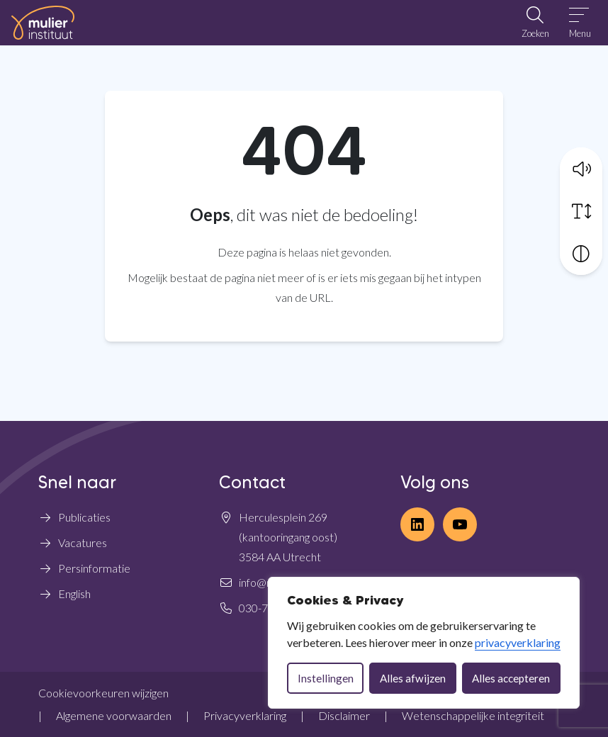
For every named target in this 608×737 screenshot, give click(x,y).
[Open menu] (580, 22)
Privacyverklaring (244, 715)
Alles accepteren (511, 678)
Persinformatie (94, 568)
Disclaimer (344, 715)
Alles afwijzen (413, 678)
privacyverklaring (518, 642)
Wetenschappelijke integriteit (473, 715)
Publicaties (84, 517)
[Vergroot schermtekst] (581, 211)
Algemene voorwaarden (113, 715)
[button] (581, 168)
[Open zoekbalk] (535, 23)
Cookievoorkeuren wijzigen (103, 692)
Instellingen (326, 678)
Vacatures (82, 542)
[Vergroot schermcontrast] (581, 253)
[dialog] (424, 643)
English (74, 593)
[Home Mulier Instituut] (42, 22)
